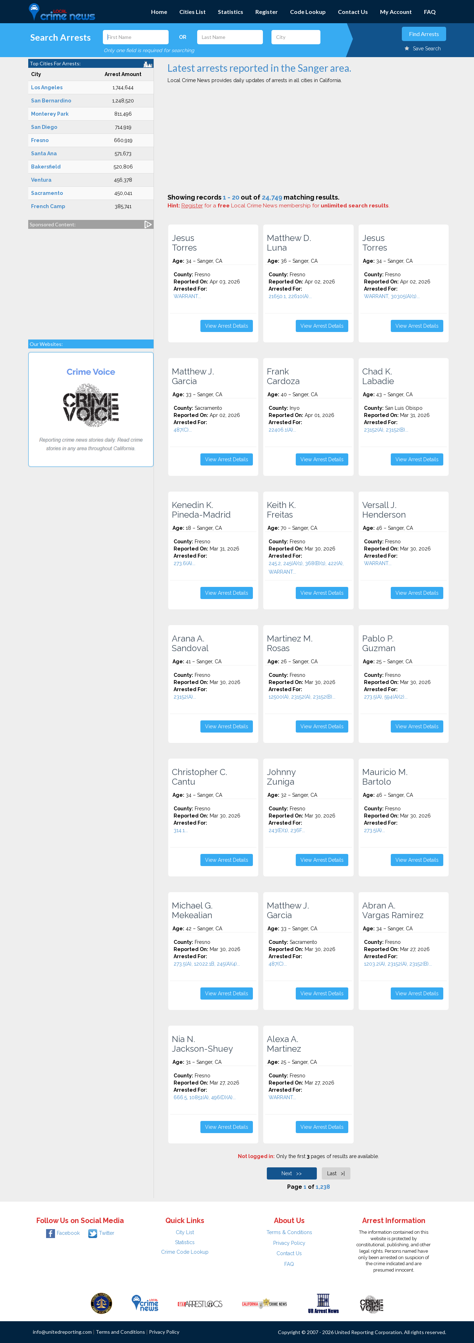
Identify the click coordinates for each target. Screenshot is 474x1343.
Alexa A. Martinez (284, 1043)
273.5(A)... (374, 830)
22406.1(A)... (282, 430)
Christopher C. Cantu (199, 776)
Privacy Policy (289, 1243)
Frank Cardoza (283, 376)
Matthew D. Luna (289, 242)
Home (159, 11)
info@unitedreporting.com (62, 1332)
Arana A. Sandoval (190, 643)
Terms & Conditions (289, 1232)
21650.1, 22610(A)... (290, 296)
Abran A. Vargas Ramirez (393, 910)
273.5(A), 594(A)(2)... (386, 697)
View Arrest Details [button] (226, 326)
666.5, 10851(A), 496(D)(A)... (205, 1097)
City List (185, 1232)
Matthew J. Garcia (193, 376)
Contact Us (353, 11)
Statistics (230, 11)
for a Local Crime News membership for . (285, 205)
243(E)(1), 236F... (287, 830)
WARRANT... (187, 296)
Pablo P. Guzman (378, 643)
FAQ (430, 11)
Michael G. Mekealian (192, 910)
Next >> (291, 1173)
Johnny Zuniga (281, 776)
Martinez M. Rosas (290, 643)
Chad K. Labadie (378, 376)
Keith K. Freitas (281, 509)
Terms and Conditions (120, 1332)
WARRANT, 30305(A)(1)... (392, 296)
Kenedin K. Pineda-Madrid (201, 509)
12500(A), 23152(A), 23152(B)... (302, 697)
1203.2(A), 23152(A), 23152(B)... (398, 964)
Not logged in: (256, 1156)
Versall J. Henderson (384, 509)
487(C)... (183, 430)
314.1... (181, 830)
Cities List (192, 11)
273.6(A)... (184, 563)
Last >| (336, 1173)
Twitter (101, 1233)
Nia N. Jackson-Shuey (202, 1043)
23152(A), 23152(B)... (386, 430)
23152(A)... (185, 697)
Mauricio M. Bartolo (385, 776)
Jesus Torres (184, 242)
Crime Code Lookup (185, 1252)
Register (266, 11)
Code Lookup (308, 11)
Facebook (63, 1233)
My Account (396, 11)
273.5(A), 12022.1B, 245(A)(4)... (207, 964)
